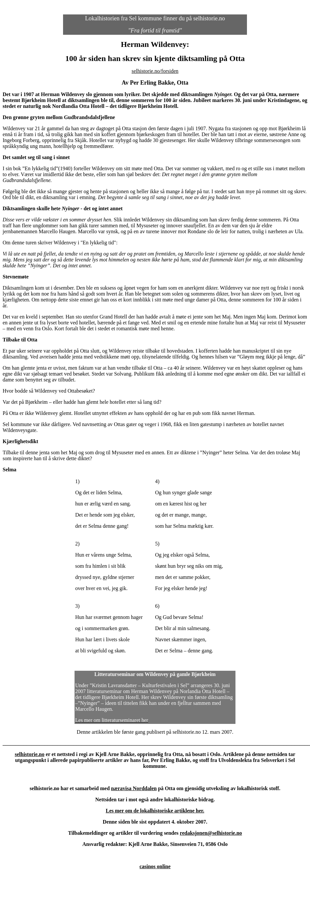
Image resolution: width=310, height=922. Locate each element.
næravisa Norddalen (134, 788)
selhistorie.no (29, 754)
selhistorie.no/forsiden (155, 71)
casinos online (155, 866)
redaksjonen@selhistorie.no (211, 833)
